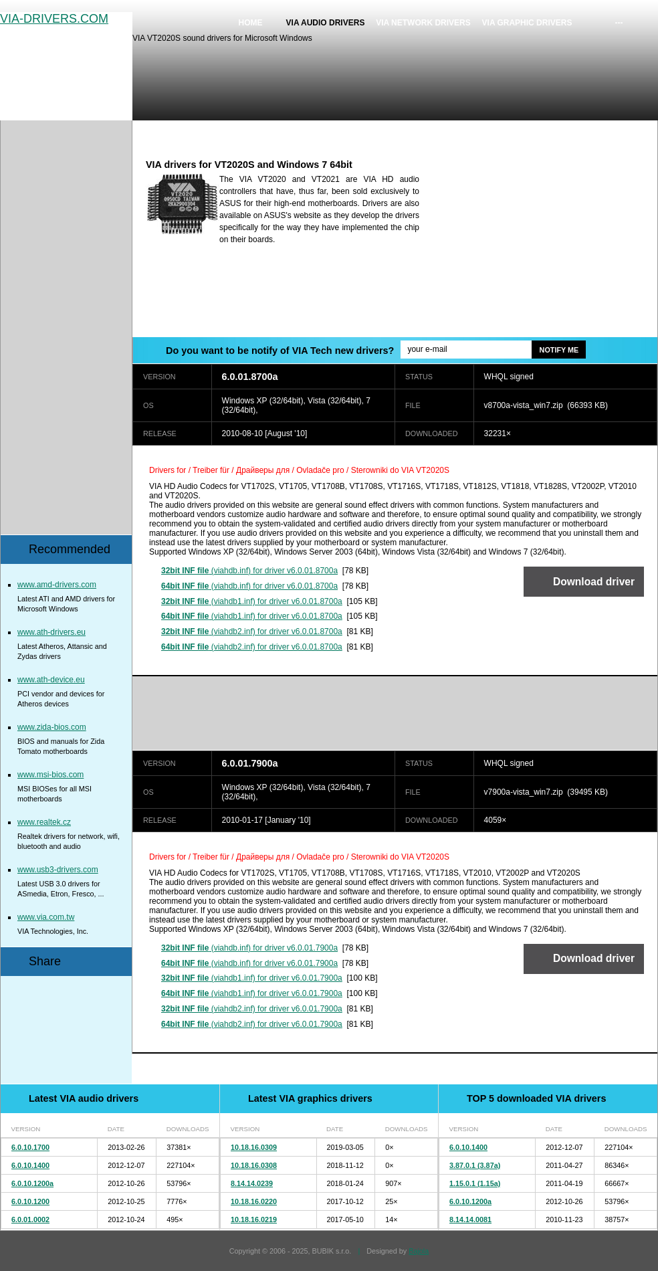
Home (251, 22)
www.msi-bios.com (50, 774)
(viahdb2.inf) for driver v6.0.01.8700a (251, 631)
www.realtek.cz (44, 822)
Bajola (419, 1251)
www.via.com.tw (45, 917)
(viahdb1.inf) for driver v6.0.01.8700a (251, 601)
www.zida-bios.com (51, 727)
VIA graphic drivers (527, 22)
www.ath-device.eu (51, 679)
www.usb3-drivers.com (57, 869)
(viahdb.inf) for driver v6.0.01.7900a (249, 948)
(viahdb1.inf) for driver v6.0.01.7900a (251, 978)
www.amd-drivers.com (56, 584)
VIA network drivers (423, 22)
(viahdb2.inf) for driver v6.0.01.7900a (251, 1008)
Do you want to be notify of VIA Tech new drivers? (280, 350)
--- (619, 22)
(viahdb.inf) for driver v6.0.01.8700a (249, 570)
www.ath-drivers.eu (51, 632)
